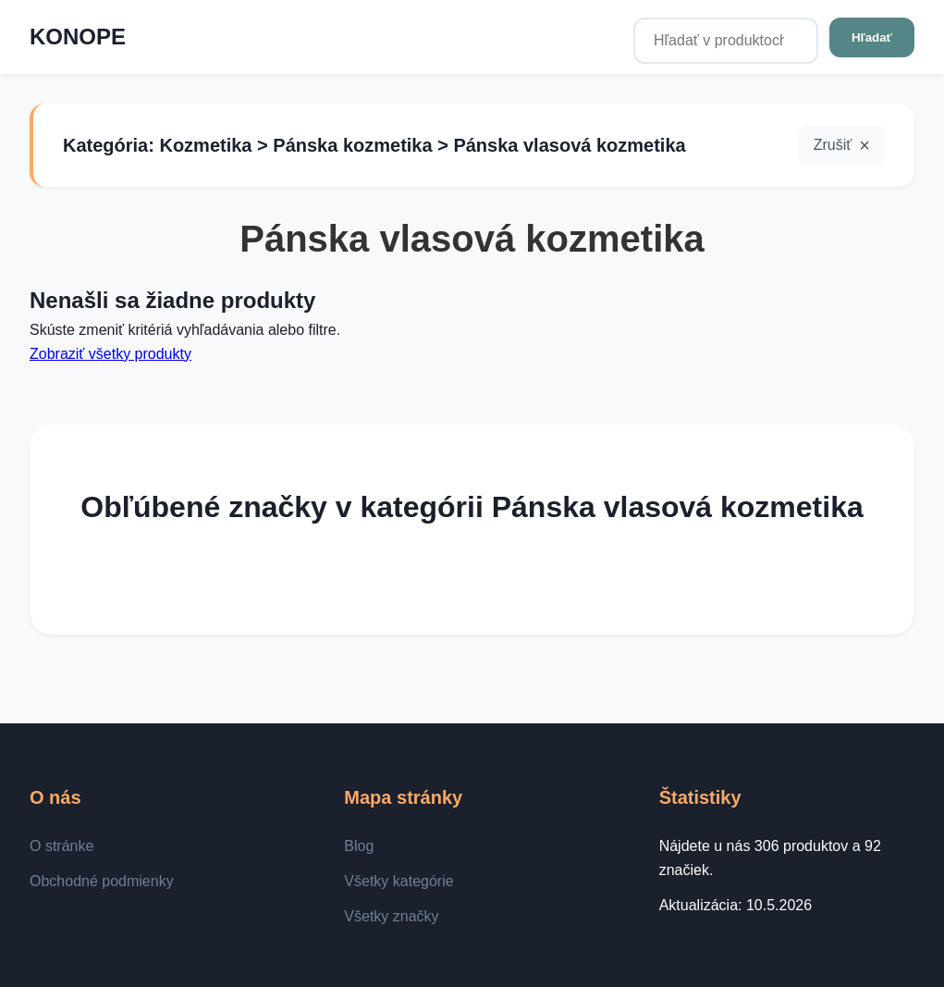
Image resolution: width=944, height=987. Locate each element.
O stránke (61, 846)
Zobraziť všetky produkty (110, 354)
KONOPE (78, 36)
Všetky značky (391, 916)
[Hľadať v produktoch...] (725, 41)
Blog (359, 846)
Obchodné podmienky (102, 881)
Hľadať (872, 37)
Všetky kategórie (398, 881)
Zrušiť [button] (833, 145)
